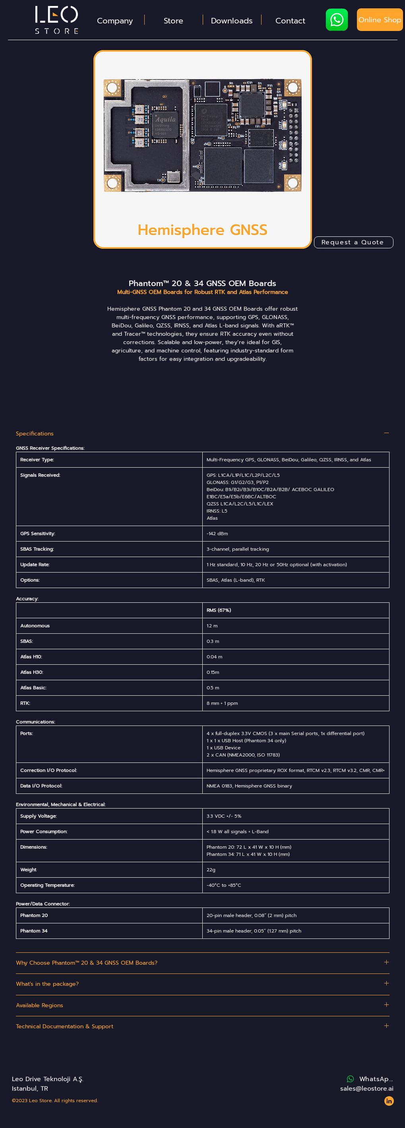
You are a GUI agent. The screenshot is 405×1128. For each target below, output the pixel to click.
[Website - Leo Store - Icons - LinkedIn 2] (389, 1101)
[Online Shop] (380, 19)
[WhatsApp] (369, 1079)
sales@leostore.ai (366, 1088)
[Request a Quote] (353, 242)
